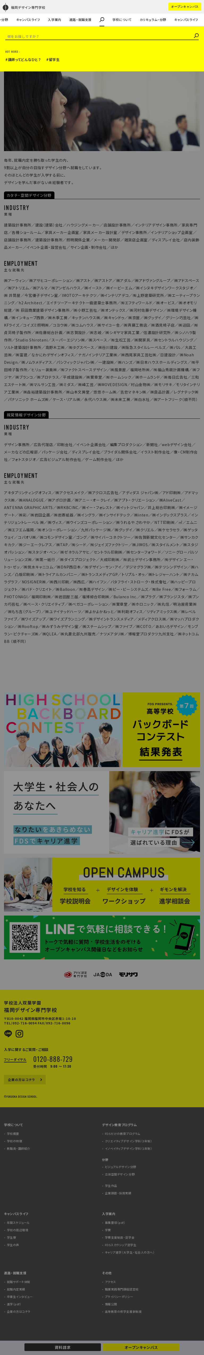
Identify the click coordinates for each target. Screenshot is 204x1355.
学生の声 (12, 12)
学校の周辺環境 (17, 1230)
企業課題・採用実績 (21, 12)
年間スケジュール (18, 1222)
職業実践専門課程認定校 (122, 1289)
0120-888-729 (53, 1059)
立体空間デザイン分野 (120, 1174)
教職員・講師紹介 (19, 12)
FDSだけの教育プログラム (122, 1133)
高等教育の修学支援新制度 (123, 1311)
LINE (8, 1033)
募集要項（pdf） (115, 1222)
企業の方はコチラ (19, 12)
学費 (108, 1230)
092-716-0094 (24, 1023)
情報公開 (111, 1304)
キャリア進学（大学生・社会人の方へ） (130, 1252)
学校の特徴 (14, 1141)
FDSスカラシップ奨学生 (121, 1245)
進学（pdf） (14, 1304)
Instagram (19, 1033)
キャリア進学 (29, 12)
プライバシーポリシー (119, 1296)
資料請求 (63, 1347)
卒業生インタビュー (20, 1296)
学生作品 (111, 1185)
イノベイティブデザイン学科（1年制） (128, 1148)
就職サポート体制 (18, 1282)
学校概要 (13, 1133)
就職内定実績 (16, 1289)
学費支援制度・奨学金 (120, 1237)
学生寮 (11, 1237)
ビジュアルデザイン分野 (120, 1167)
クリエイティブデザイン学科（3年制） (128, 1141)
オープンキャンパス (141, 1347)
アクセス (110, 1282)
